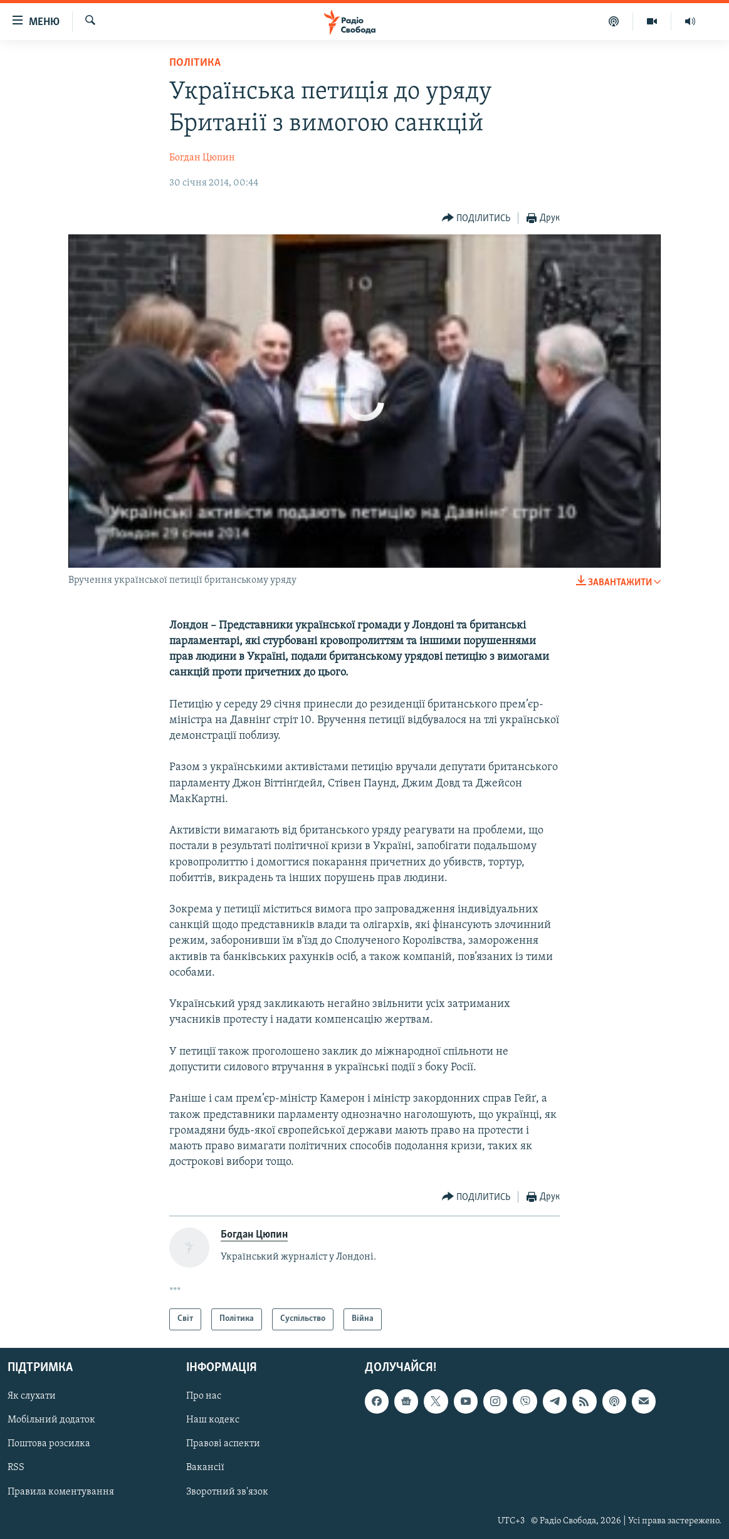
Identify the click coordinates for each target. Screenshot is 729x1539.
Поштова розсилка (49, 1444)
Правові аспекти (223, 1444)
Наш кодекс (212, 1420)
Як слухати (32, 1396)
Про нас (203, 1396)
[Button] (476, 218)
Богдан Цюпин (202, 158)
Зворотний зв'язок (227, 1491)
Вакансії (205, 1468)
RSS (16, 1468)
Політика (195, 63)
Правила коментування (61, 1491)
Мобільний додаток (51, 1420)
